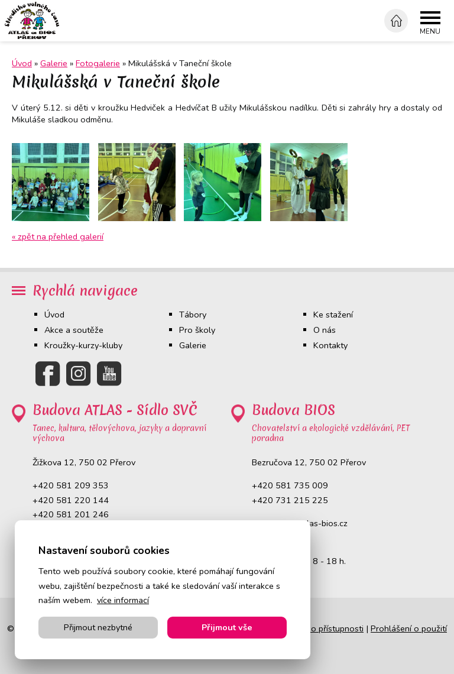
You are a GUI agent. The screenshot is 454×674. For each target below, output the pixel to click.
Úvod (54, 314)
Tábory (192, 314)
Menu (430, 31)
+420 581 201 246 (71, 514)
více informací (123, 600)
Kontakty (330, 345)
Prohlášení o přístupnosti (316, 628)
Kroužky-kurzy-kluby (83, 345)
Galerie (53, 63)
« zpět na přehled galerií (57, 236)
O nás (324, 330)
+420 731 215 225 (290, 500)
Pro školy (197, 330)
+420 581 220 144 (71, 500)
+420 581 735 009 (290, 485)
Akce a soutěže (73, 330)
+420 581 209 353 (71, 485)
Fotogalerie (98, 63)
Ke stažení (333, 314)
